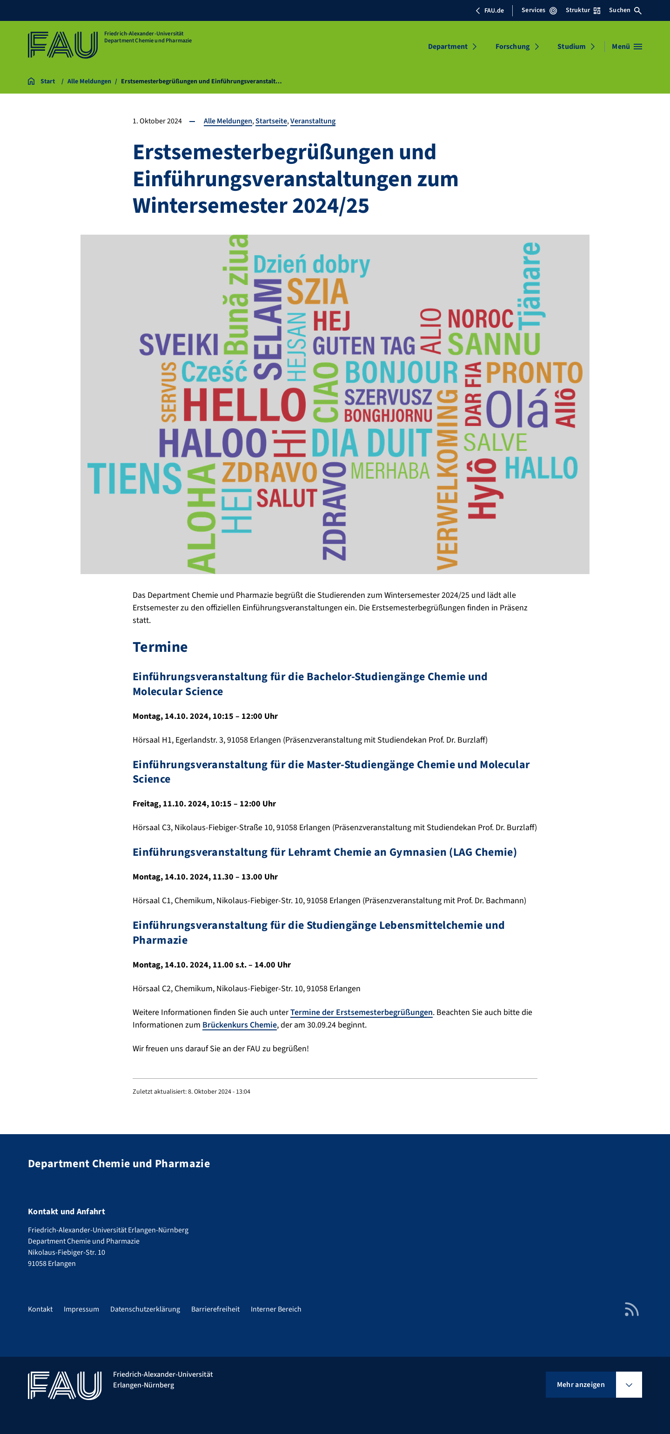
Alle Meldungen (228, 121)
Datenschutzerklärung (145, 1309)
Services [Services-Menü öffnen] (539, 10)
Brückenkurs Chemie (239, 1025)
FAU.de (489, 10)
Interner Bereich (276, 1309)
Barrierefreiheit (215, 1309)
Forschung (513, 46)
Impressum (81, 1309)
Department (448, 46)
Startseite (271, 121)
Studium (571, 46)
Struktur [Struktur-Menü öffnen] (583, 10)
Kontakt (40, 1309)
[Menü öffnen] (627, 46)
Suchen (625, 10)
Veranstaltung (312, 121)
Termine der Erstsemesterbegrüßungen (361, 1012)
